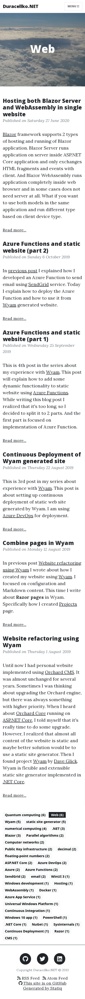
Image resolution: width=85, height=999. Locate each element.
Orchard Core (31, 713)
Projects (68, 604)
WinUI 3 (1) (60, 876)
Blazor (9, 134)
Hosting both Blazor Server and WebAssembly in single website (42, 107)
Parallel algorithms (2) (45, 835)
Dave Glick (65, 761)
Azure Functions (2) (41, 869)
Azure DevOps (18, 515)
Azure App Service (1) (22, 897)
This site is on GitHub (42, 983)
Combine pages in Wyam (38, 543)
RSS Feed (28, 978)
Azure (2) (12, 869)
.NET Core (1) (15, 924)
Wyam (9, 305)
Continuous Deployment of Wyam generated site (42, 458)
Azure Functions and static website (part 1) (41, 336)
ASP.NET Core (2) (18, 862)
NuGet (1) (40, 924)
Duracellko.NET (21, 6)
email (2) (38, 876)
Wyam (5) (13, 821)
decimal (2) (67, 849)
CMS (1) (11, 938)
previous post (22, 270)
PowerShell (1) (55, 917)
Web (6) (57, 814)
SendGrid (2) (15, 876)
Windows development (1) (27, 883)
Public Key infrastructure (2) (28, 849)
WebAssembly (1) (19, 890)
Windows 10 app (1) (21, 917)
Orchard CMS (59, 672)
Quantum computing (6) (25, 814)
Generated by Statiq (42, 988)
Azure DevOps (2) (52, 862)
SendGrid (38, 284)
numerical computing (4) (25, 828)
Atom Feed (55, 978)
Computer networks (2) (24, 842)
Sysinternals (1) (66, 924)
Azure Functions (50, 392)
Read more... (14, 230)
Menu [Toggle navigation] (73, 6)
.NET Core (13, 781)
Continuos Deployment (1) (27, 931)
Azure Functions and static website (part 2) (41, 247)
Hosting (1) (63, 883)
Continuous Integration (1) (27, 910)
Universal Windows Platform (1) (31, 903)
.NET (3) (58, 828)
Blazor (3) (13, 835)
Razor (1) (61, 931)
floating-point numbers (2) (27, 856)
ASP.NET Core (17, 720)
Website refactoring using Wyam (41, 642)
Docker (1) (47, 890)
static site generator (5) (46, 821)
